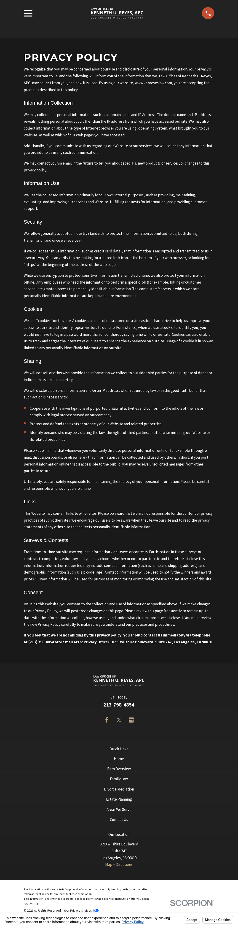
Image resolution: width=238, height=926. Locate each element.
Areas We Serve (119, 809)
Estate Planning (119, 799)
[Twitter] (119, 720)
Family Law (119, 778)
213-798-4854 (118, 704)
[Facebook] (107, 720)
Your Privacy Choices (81, 910)
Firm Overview (119, 768)
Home (119, 758)
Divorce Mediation (119, 789)
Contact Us (119, 819)
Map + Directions (119, 864)
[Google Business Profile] (131, 720)
